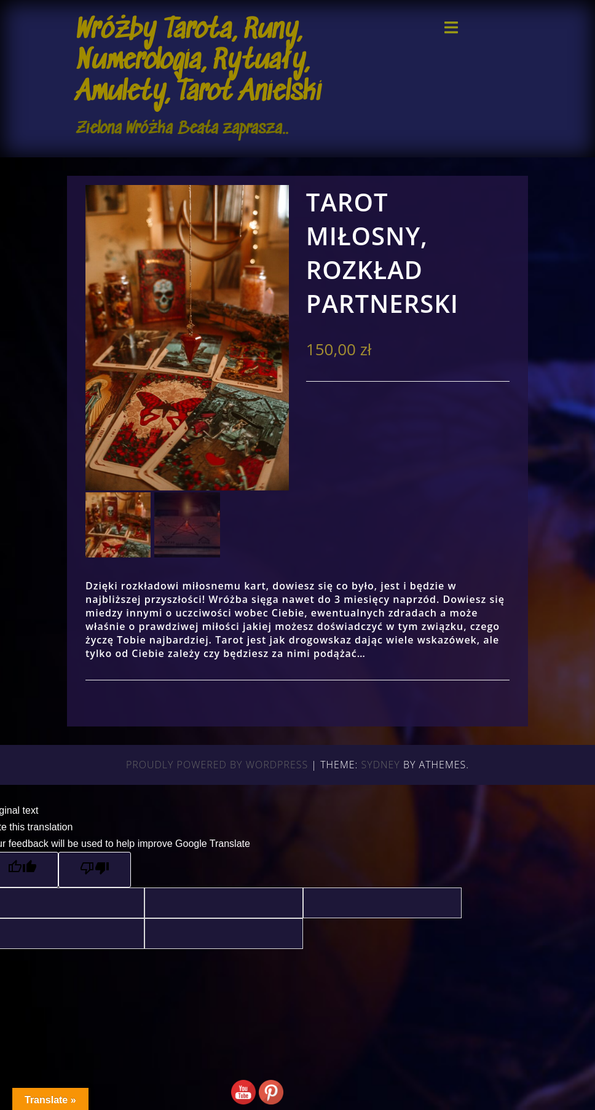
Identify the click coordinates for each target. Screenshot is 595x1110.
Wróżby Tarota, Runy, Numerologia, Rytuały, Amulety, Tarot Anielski (198, 62)
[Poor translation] (94, 870)
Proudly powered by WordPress (217, 764)
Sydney (380, 764)
